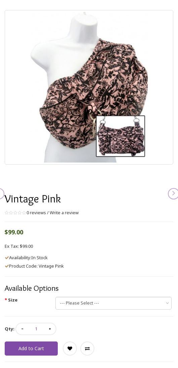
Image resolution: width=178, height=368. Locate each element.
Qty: (9, 329)
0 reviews (36, 213)
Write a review (64, 213)
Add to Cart (31, 348)
